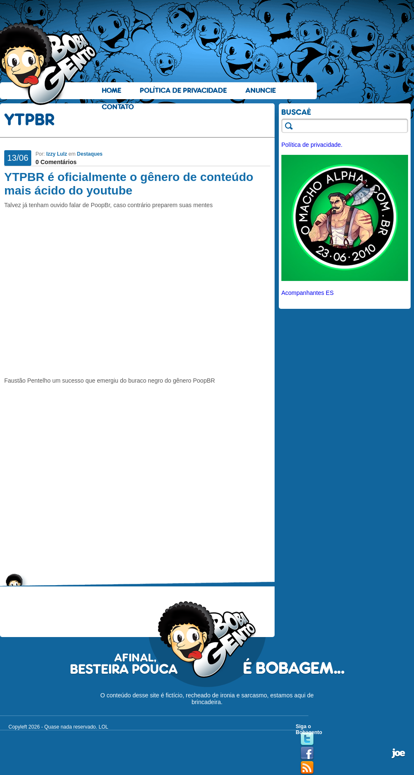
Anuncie (260, 90)
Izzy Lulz (56, 154)
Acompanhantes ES (307, 292)
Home (111, 90)
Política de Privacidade (183, 90)
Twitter (307, 739)
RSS (307, 768)
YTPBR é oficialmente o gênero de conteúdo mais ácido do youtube (128, 183)
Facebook (307, 753)
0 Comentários (55, 162)
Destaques (90, 154)
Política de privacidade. (312, 144)
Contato (118, 107)
